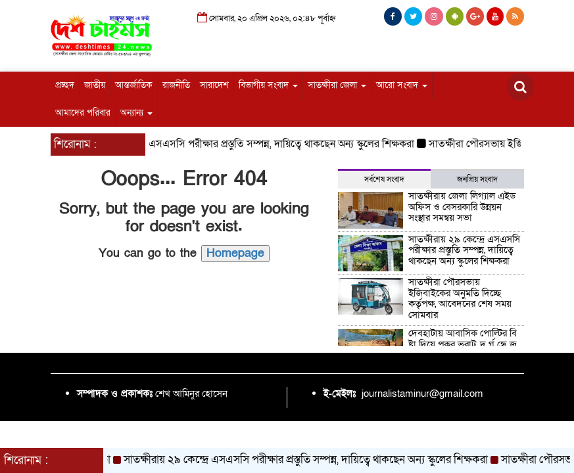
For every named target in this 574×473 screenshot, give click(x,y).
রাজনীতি (176, 85)
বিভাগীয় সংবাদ (268, 85)
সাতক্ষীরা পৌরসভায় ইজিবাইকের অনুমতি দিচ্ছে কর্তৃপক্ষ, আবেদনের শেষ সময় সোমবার (460, 298)
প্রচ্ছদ (64, 85)
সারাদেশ (214, 85)
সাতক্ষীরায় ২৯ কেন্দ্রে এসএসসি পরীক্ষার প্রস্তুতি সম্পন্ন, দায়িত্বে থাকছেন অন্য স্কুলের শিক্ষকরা (245, 144)
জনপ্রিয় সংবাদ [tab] (477, 179)
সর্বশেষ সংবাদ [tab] (384, 179)
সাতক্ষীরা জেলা (337, 85)
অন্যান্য (136, 112)
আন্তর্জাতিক (134, 85)
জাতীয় (94, 85)
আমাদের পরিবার (82, 112)
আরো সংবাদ (401, 85)
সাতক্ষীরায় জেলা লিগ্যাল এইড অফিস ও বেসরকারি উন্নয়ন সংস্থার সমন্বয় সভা (461, 206)
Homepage (235, 253)
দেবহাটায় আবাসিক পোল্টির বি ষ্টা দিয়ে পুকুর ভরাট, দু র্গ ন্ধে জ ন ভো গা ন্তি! (462, 344)
